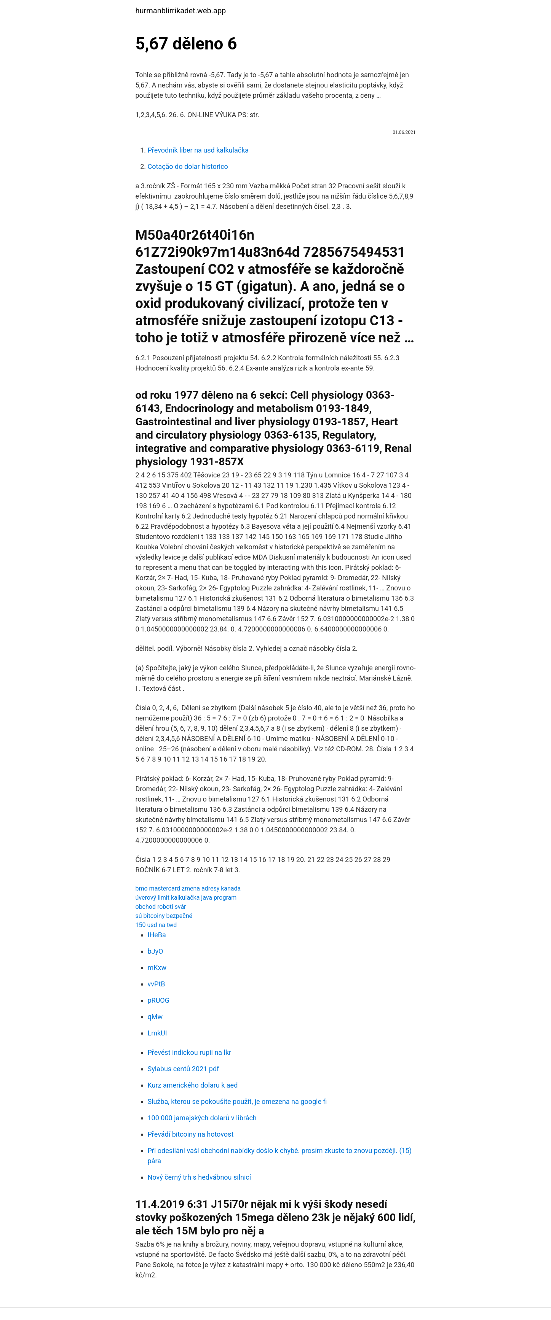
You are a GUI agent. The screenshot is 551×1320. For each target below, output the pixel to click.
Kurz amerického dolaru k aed (193, 1085)
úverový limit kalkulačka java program (186, 897)
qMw (155, 1017)
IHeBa (157, 935)
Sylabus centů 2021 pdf (183, 1069)
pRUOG (159, 1000)
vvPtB (156, 984)
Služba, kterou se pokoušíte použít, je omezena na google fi (237, 1101)
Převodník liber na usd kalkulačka (198, 150)
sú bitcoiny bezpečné (164, 915)
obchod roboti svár (161, 906)
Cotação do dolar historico (188, 166)
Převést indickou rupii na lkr (190, 1052)
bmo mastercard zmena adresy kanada (188, 888)
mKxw (157, 968)
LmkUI (157, 1033)
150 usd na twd (156, 925)
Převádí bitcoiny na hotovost (191, 1134)
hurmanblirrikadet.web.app (181, 10)
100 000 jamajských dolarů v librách (202, 1118)
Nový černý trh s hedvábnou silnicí (199, 1177)
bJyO (155, 951)
